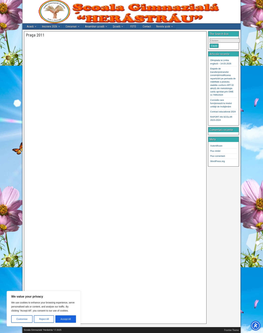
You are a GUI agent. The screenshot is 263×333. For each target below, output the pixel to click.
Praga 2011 (35, 35)
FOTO (133, 26)
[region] (44, 308)
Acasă (30, 26)
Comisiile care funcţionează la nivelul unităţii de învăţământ (221, 103)
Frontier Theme (231, 330)
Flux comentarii (217, 156)
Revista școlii (163, 26)
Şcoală (116, 26)
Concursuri (71, 26)
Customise (22, 319)
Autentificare (216, 145)
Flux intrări (215, 151)
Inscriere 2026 (49, 26)
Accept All (66, 319)
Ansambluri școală (94, 26)
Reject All (44, 319)
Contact (147, 26)
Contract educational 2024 (223, 111)
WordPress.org (217, 161)
